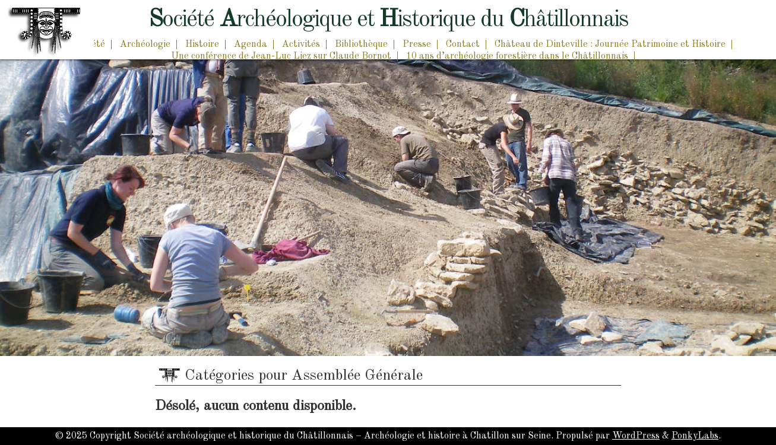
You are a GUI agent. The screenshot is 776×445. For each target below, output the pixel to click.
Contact (463, 44)
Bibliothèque (361, 44)
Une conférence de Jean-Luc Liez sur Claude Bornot (281, 56)
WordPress (636, 436)
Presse (417, 44)
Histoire (202, 44)
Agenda (250, 44)
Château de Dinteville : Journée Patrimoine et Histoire (610, 44)
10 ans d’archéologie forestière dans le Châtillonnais (517, 56)
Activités (301, 44)
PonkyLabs (695, 436)
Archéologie (145, 44)
